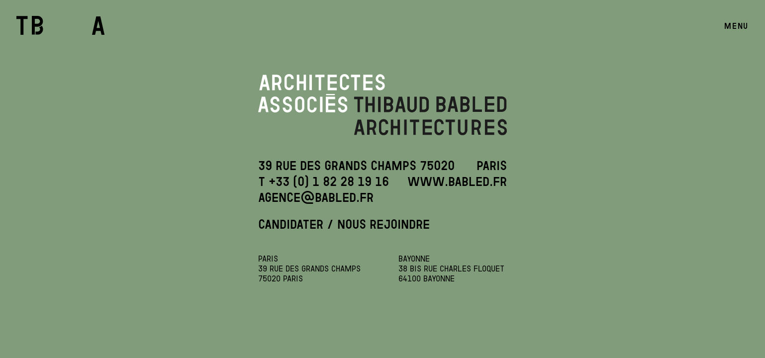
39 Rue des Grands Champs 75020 (356, 165)
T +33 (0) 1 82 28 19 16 (323, 181)
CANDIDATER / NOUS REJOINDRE (344, 224)
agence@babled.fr (316, 197)
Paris (492, 165)
